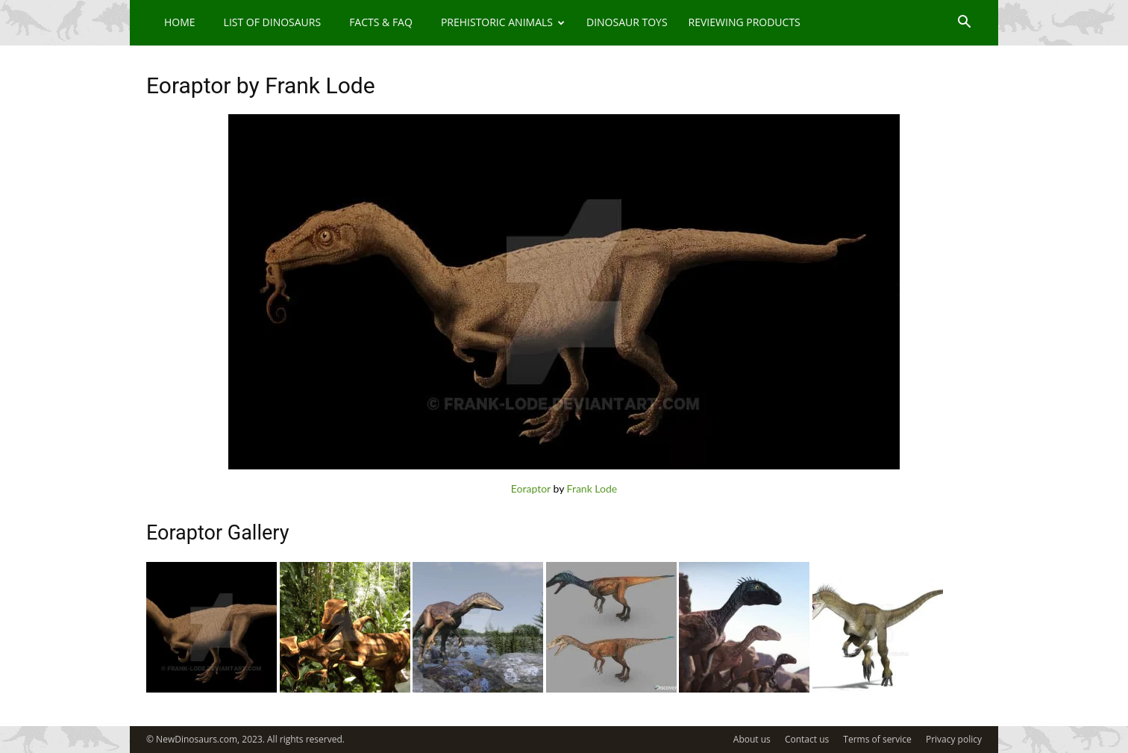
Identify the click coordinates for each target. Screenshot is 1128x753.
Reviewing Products (744, 22)
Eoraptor (531, 488)
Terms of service (877, 739)
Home (179, 22)
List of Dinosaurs (273, 22)
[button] (964, 23)
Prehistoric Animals (503, 22)
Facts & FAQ (381, 22)
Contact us (807, 739)
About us (752, 739)
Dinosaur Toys (627, 22)
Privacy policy (954, 739)
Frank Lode (592, 488)
